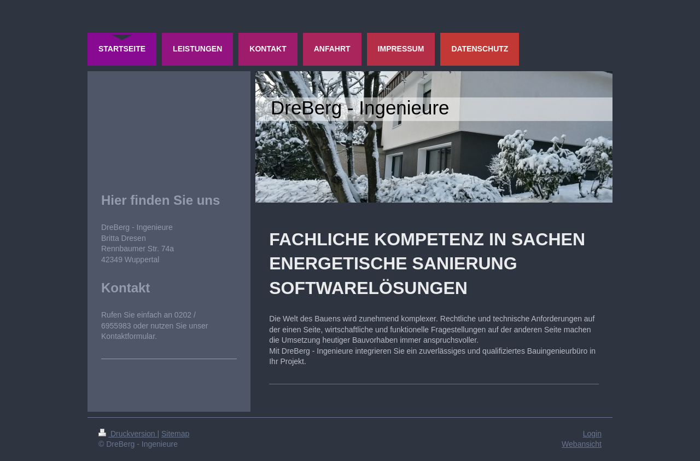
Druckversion (127, 433)
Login (592, 433)
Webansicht (582, 444)
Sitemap (175, 433)
